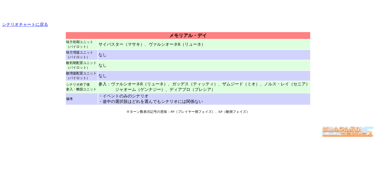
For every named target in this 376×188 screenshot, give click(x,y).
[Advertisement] (188, 10)
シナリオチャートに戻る (25, 24)
